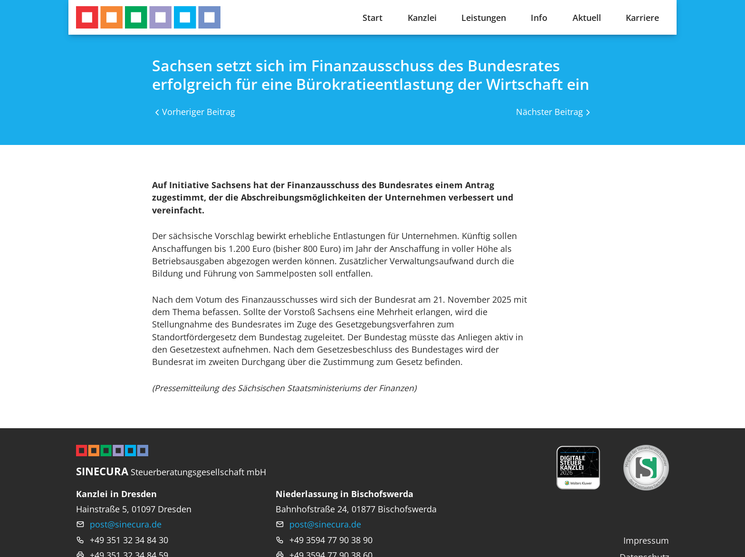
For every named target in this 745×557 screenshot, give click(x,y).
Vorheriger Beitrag (198, 111)
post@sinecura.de (126, 524)
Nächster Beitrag (549, 111)
